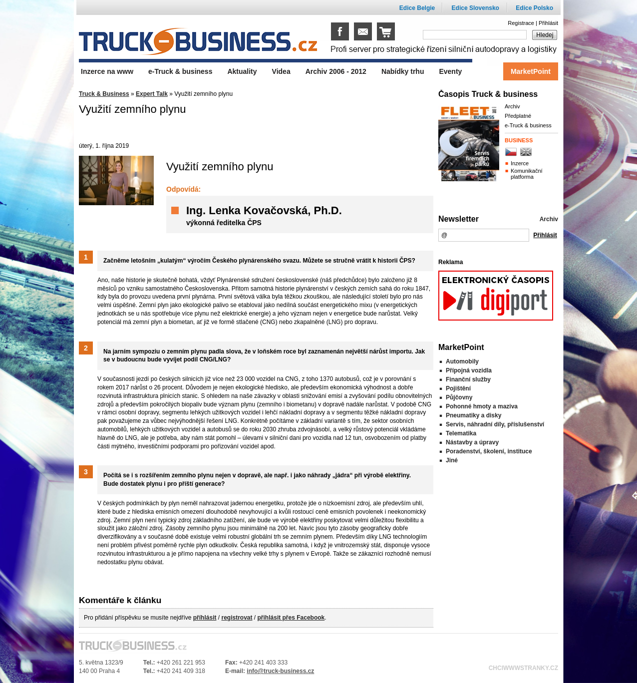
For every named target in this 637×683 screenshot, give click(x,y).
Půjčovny (459, 397)
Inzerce (520, 163)
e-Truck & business (528, 125)
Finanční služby (468, 379)
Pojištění (458, 388)
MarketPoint (531, 71)
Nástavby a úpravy (472, 442)
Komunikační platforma (527, 174)
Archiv (512, 106)
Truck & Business (104, 93)
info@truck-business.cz (280, 671)
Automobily (462, 361)
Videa (281, 71)
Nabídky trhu (402, 71)
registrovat (236, 617)
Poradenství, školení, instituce (489, 451)
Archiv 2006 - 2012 (336, 71)
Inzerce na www (107, 71)
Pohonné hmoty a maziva (482, 406)
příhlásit (205, 617)
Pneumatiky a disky (473, 415)
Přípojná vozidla (469, 370)
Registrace (521, 23)
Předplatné (518, 116)
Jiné (452, 460)
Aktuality (242, 71)
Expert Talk (152, 93)
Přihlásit (548, 23)
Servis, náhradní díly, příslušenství (495, 424)
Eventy (450, 71)
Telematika (461, 433)
